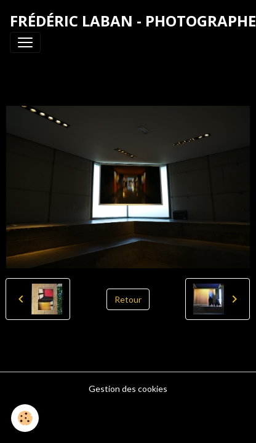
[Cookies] (25, 418)
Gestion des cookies (128, 388)
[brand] (133, 21)
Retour (128, 299)
